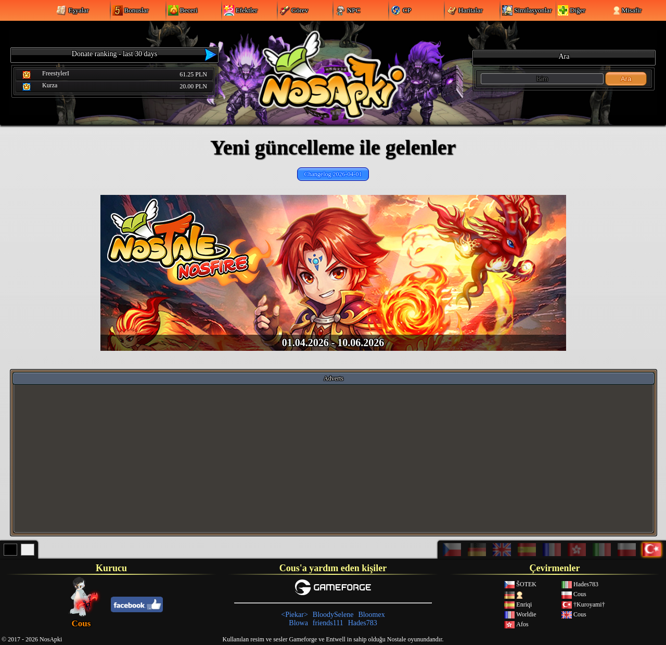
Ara (626, 79)
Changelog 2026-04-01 (333, 174)
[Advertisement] (333, 458)
